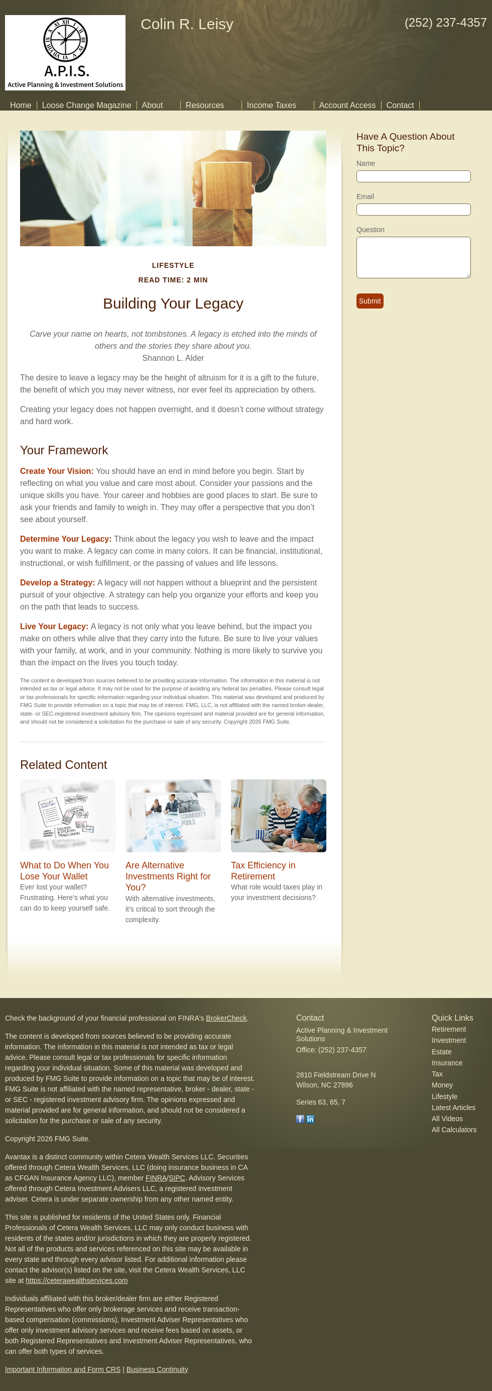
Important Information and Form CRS (62, 1369)
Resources (205, 105)
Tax (437, 1074)
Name (365, 163)
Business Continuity (157, 1369)
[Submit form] (370, 301)
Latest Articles (453, 1108)
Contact (400, 105)
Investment (449, 1040)
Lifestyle (444, 1096)
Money (442, 1085)
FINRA (156, 1178)
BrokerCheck (226, 1018)
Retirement (449, 1029)
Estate (442, 1052)
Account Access (347, 105)
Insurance (447, 1063)
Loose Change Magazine (87, 105)
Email (365, 196)
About (152, 105)
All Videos (447, 1119)
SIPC (177, 1178)
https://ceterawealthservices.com (77, 1280)
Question (370, 230)
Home (21, 105)
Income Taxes (271, 105)
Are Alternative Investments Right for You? (168, 876)
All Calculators (454, 1130)
